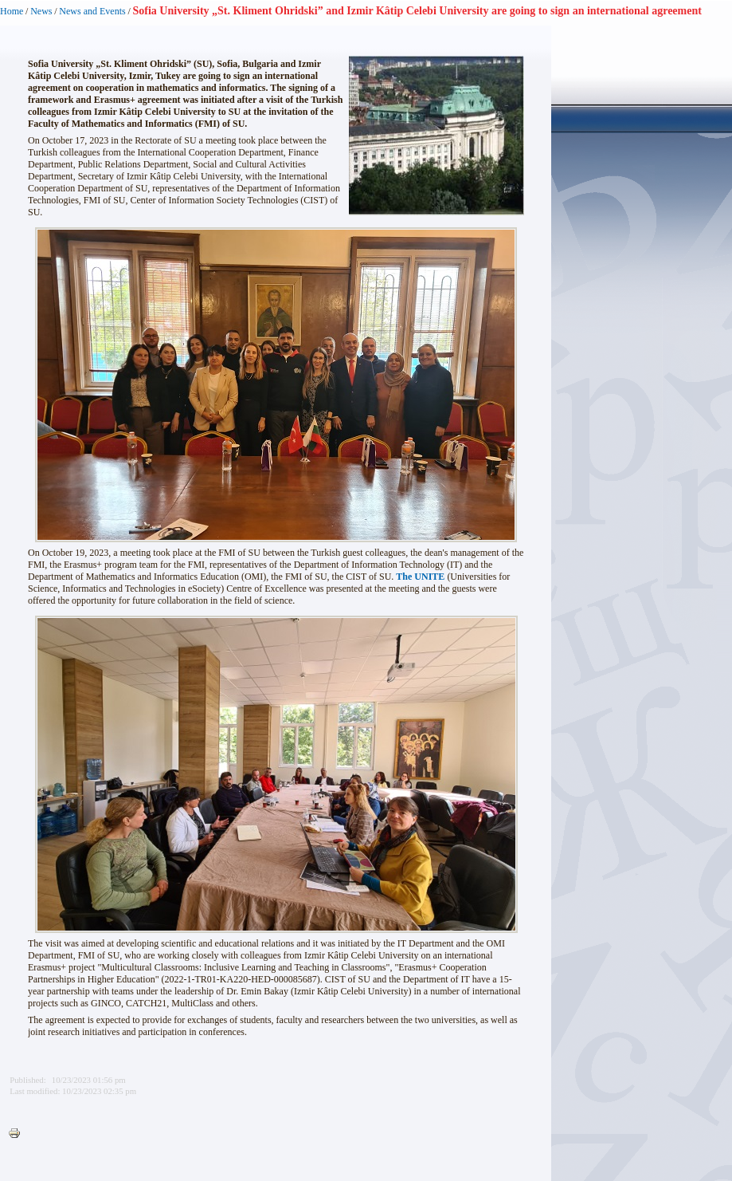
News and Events (92, 11)
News (41, 11)
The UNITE (420, 576)
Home (11, 11)
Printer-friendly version (18, 1134)
